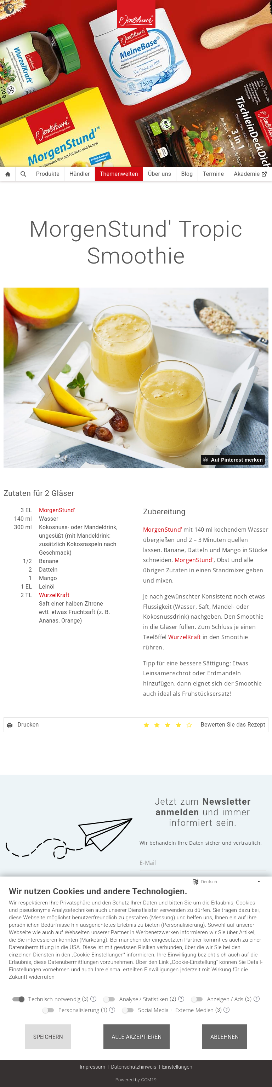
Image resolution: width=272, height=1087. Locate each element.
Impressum (92, 1067)
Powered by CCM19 (136, 1079)
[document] (136, 938)
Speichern (48, 1037)
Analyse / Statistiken (143, 998)
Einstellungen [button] (177, 1067)
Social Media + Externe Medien (176, 1009)
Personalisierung (79, 1009)
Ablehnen (224, 1037)
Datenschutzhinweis (133, 1067)
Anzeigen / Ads (225, 998)
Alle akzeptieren (137, 1037)
